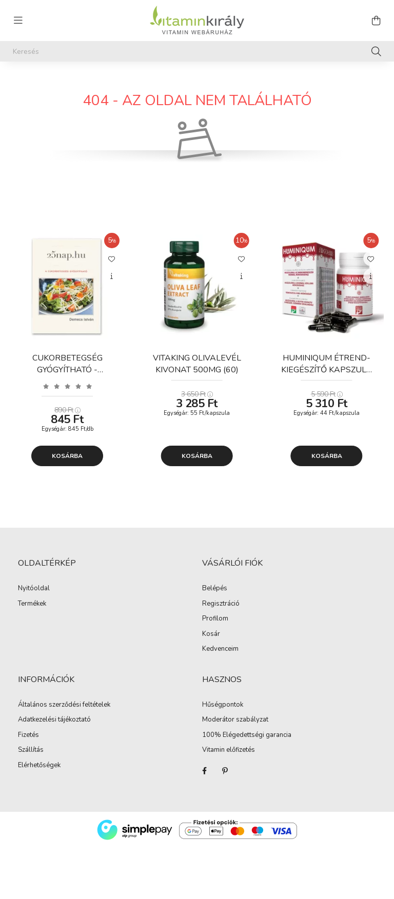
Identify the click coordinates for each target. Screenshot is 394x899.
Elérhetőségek (39, 766)
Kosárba (67, 456)
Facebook (204, 771)
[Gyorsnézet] (112, 276)
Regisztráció (221, 604)
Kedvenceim (220, 649)
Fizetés (28, 735)
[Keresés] (197, 51)
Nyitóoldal (34, 589)
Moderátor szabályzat (235, 720)
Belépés (214, 589)
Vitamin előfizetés (228, 750)
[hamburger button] (18, 20)
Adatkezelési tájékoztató (54, 720)
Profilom (215, 619)
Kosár (211, 634)
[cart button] (376, 20)
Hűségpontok (222, 705)
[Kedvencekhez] (112, 258)
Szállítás (31, 750)
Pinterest (224, 771)
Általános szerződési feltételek (64, 705)
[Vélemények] (67, 386)
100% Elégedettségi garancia (246, 735)
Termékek (32, 604)
